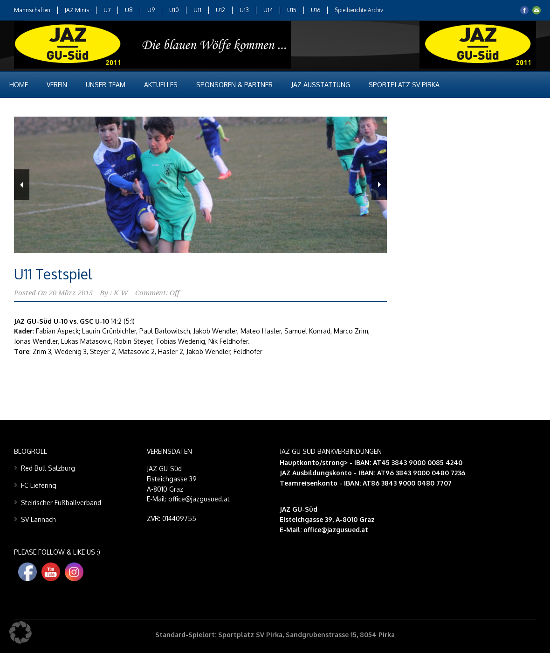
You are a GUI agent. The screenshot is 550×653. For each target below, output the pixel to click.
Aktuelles (161, 85)
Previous (21, 184)
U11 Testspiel (53, 274)
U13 (244, 10)
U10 (174, 10)
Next (379, 184)
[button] (20, 632)
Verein (57, 85)
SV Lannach (38, 519)
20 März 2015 (71, 293)
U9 (151, 10)
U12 (220, 10)
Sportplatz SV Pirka (404, 85)
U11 (197, 10)
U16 (315, 10)
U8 (129, 10)
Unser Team (105, 85)
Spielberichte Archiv (359, 10)
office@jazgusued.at (335, 530)
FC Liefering (38, 485)
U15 (291, 10)
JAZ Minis (77, 10)
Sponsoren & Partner (234, 85)
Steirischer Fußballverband (61, 503)
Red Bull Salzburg (48, 468)
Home (18, 85)
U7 (106, 10)
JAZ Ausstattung (320, 85)
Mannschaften (32, 10)
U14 (268, 10)
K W (121, 293)
